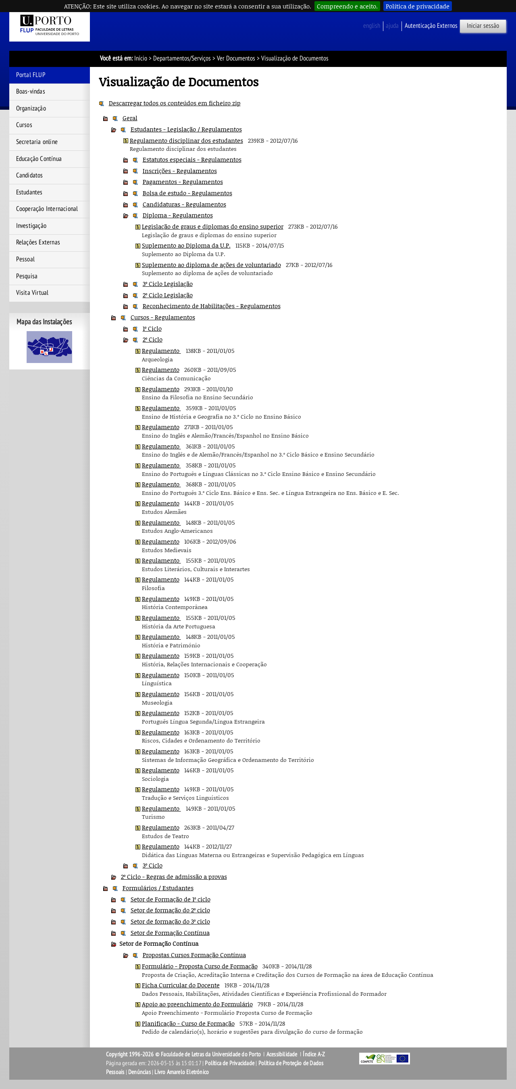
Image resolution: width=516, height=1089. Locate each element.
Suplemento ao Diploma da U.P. (186, 245)
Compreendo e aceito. (347, 6)
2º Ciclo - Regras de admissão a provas (174, 876)
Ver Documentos (236, 58)
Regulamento (161, 350)
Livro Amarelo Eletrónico (181, 1072)
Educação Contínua (39, 159)
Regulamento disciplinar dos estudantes (186, 140)
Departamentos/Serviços (182, 58)
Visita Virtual (32, 293)
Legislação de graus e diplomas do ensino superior (212, 226)
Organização (31, 108)
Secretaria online (37, 142)
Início (140, 58)
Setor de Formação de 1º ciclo (170, 899)
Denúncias (139, 1072)
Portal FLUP (31, 75)
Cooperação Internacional (47, 209)
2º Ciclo (152, 339)
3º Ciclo (152, 865)
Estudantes (29, 192)
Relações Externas (38, 242)
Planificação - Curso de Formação (188, 1023)
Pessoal (25, 259)
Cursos (24, 125)
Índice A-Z (314, 1054)
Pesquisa (27, 276)
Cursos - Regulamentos (163, 317)
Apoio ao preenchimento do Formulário (197, 1004)
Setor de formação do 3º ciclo (170, 921)
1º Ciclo (152, 328)
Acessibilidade (282, 1054)
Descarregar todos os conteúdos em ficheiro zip (175, 103)
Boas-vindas (30, 92)
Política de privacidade (417, 6)
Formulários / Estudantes (158, 888)
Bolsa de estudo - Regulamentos (187, 193)
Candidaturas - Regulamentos (184, 204)
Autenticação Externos (431, 26)
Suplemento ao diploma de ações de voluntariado (211, 265)
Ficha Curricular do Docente (181, 985)
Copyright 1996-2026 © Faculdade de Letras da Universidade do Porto (184, 1054)
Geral (130, 118)
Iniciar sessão (483, 26)
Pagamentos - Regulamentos (183, 181)
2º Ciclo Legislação (168, 295)
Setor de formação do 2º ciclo (170, 910)
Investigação (31, 226)
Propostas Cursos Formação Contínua (194, 955)
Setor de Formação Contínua (170, 932)
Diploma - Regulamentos (178, 215)
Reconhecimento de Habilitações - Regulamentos (212, 306)
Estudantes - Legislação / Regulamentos (186, 129)
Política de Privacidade (229, 1063)
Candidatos (29, 175)
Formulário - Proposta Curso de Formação (200, 966)
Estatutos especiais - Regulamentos (192, 159)
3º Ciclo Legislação (168, 284)
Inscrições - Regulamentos (180, 171)
